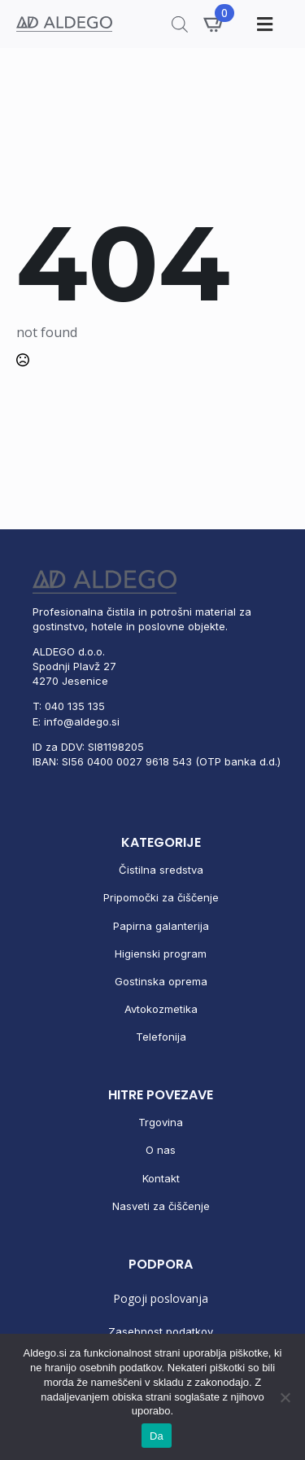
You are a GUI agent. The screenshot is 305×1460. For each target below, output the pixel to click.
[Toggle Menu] (263, 24)
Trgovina (160, 1122)
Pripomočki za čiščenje (161, 897)
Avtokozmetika (161, 1008)
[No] (285, 1397)
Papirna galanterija (161, 925)
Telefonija (161, 1036)
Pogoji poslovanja (160, 1298)
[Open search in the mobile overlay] (180, 24)
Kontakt (161, 1178)
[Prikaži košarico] (215, 24)
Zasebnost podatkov (160, 1331)
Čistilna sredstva (161, 869)
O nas (161, 1149)
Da (156, 1436)
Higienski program (161, 953)
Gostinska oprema (161, 981)
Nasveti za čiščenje (161, 1205)
